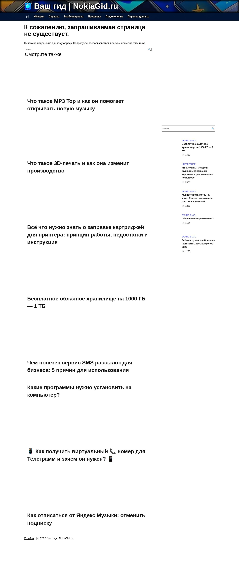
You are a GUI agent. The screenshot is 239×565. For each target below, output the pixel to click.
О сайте (29, 542)
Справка (54, 16)
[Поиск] (149, 49)
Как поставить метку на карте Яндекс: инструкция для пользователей (197, 198)
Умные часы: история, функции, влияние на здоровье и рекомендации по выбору (197, 172)
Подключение (114, 16)
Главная (27, 16)
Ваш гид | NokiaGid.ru (76, 6)
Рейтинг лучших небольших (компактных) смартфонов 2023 (198, 243)
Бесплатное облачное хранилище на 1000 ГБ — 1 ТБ (197, 147)
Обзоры (39, 16)
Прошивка (94, 16)
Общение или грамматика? (198, 218)
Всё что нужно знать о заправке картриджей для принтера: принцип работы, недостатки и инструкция (87, 235)
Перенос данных (138, 16)
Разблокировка (73, 16)
